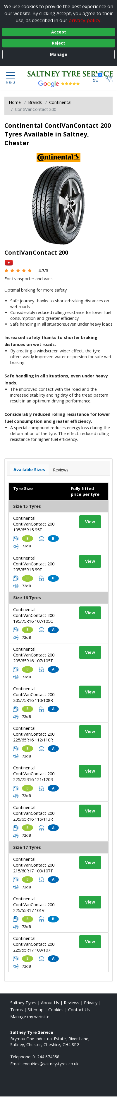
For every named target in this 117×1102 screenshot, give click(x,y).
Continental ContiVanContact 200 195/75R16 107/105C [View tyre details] (33, 615)
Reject (58, 43)
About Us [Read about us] (50, 1002)
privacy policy (84, 20)
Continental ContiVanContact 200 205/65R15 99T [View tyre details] (33, 563)
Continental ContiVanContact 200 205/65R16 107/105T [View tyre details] (33, 654)
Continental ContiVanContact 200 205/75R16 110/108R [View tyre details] (33, 694)
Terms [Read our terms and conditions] (16, 1009)
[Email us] (50, 1063)
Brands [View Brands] (35, 102)
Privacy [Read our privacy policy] (90, 1002)
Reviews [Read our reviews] (71, 1002)
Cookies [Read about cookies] (55, 1009)
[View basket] (96, 78)
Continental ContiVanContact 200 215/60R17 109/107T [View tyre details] (33, 865)
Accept (58, 32)
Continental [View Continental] (60, 102)
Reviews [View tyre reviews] (60, 470)
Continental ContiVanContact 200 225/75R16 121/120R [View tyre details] (33, 773)
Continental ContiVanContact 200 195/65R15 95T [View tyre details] (33, 524)
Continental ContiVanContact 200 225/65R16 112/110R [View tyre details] (33, 734)
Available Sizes (29, 469)
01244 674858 (45, 1057)
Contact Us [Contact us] (79, 1009)
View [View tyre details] (90, 521)
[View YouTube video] (8, 262)
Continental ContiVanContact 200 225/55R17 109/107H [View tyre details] (33, 944)
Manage (58, 54)
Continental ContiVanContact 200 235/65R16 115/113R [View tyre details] (33, 813)
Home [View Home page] (15, 102)
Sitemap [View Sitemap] (35, 1009)
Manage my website (29, 1016)
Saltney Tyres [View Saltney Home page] (23, 1002)
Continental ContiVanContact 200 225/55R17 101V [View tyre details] (33, 904)
